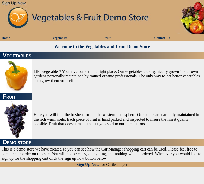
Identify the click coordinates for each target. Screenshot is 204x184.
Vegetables (60, 38)
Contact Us (162, 38)
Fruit (107, 38)
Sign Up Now (87, 164)
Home (6, 38)
